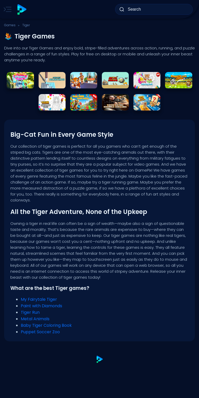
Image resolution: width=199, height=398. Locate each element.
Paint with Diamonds (41, 306)
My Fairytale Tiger (39, 299)
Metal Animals (35, 319)
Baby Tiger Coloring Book (46, 325)
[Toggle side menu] (6, 9)
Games (10, 25)
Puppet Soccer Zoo (40, 332)
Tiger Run (30, 312)
